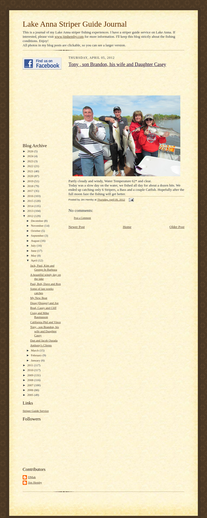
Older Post (177, 227)
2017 (30, 190)
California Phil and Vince (45, 322)
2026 (30, 151)
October (36, 230)
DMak (32, 477)
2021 (30, 171)
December (37, 220)
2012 (30, 215)
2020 (30, 176)
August (35, 240)
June (34, 250)
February (37, 355)
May (34, 255)
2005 (30, 394)
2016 (30, 196)
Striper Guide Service (36, 410)
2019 (30, 181)
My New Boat (38, 297)
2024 (30, 156)
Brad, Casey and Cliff (43, 307)
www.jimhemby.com (69, 36)
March (35, 350)
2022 (30, 166)
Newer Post (76, 227)
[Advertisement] (39, 106)
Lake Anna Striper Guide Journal (75, 24)
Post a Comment (82, 217)
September (38, 235)
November (37, 225)
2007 (30, 385)
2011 (30, 365)
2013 (30, 210)
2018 (30, 186)
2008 (30, 380)
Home (127, 227)
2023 (30, 161)
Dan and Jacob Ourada (43, 340)
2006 (30, 390)
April (34, 260)
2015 (30, 200)
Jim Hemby (35, 482)
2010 (30, 370)
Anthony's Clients (41, 345)
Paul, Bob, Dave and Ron (45, 283)
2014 (30, 206)
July (34, 245)
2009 (30, 375)
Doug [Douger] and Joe (44, 303)
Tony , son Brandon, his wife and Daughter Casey (44, 331)
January (36, 360)
